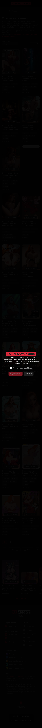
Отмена (29, 374)
